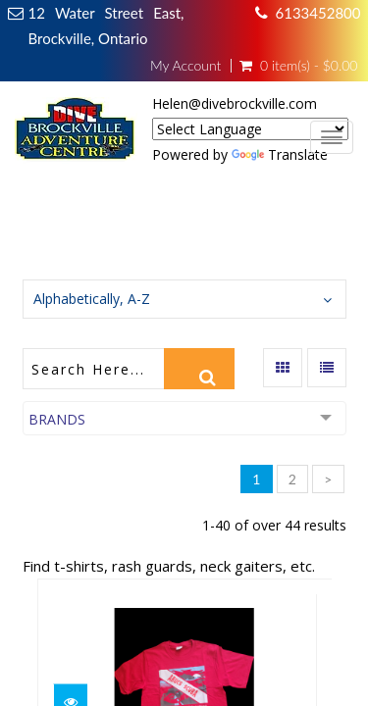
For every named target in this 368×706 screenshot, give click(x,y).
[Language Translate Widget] (250, 129)
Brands (56, 419)
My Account (185, 66)
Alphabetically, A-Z (91, 298)
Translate (280, 154)
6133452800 (318, 13)
